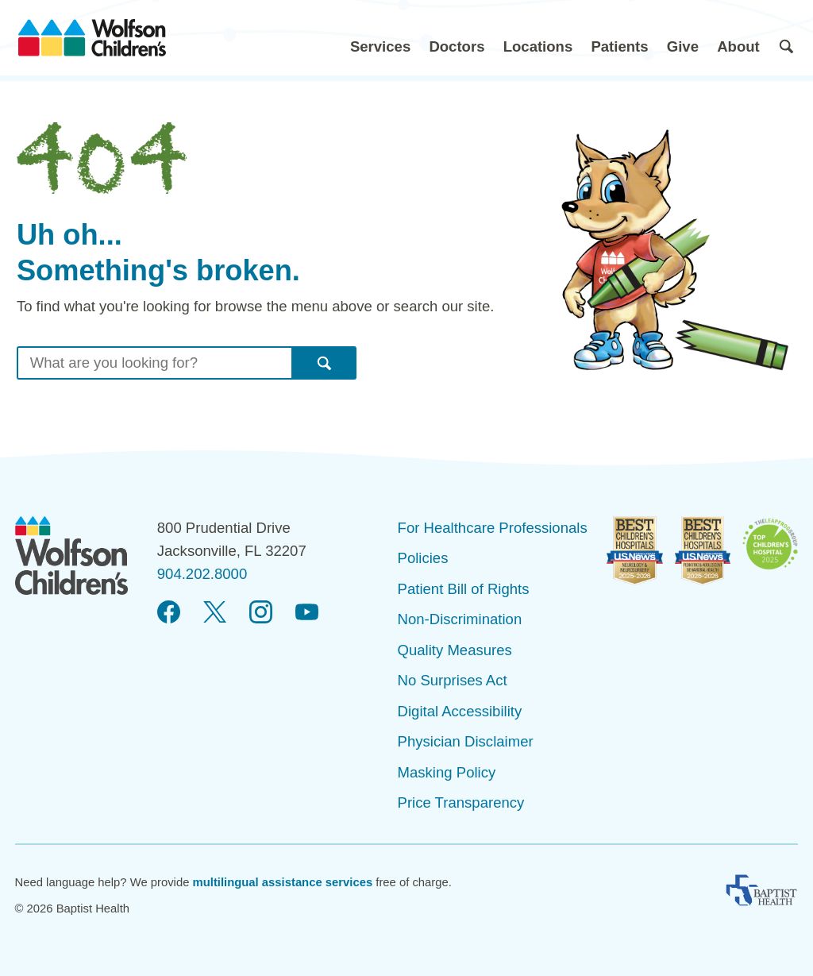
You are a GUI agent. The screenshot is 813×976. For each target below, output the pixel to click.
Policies (423, 558)
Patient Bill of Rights (464, 589)
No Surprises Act (452, 680)
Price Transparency (461, 802)
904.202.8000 (202, 573)
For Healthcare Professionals (493, 527)
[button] (380, 37)
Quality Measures (455, 650)
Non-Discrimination (460, 619)
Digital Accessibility (460, 711)
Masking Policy (447, 772)
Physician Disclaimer (466, 741)
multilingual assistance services (283, 882)
